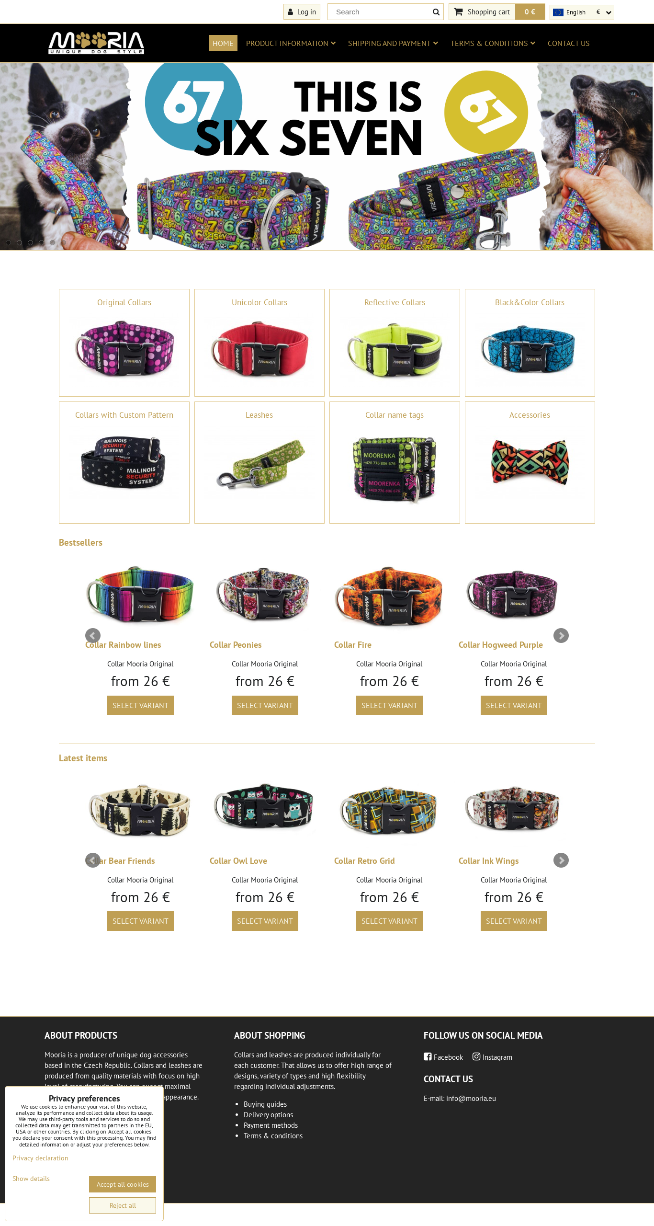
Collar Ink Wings (489, 860)
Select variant (141, 705)
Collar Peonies (236, 644)
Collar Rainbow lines (123, 644)
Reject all (123, 1205)
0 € (530, 11)
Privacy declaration (40, 1158)
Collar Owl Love (238, 860)
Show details (31, 1178)
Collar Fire (353, 644)
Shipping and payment (393, 43)
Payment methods (271, 1125)
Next (561, 635)
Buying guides (265, 1104)
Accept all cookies (123, 1184)
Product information (291, 43)
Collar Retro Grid (364, 860)
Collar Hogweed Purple (501, 644)
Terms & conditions (493, 43)
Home (223, 43)
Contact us (569, 43)
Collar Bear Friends (120, 860)
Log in (302, 11)
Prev (93, 635)
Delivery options (268, 1114)
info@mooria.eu (471, 1098)
